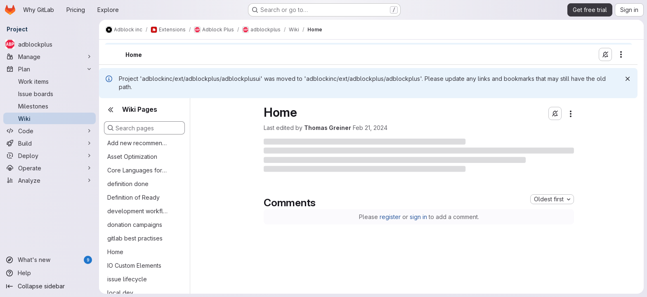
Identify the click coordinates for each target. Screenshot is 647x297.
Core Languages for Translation (137, 170)
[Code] (49, 131)
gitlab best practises (135, 238)
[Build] (49, 143)
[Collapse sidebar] (49, 286)
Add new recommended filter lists (137, 142)
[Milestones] (49, 106)
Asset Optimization (132, 156)
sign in (418, 216)
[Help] (49, 273)
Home (115, 251)
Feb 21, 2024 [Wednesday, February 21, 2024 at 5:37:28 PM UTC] (370, 127)
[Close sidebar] (110, 109)
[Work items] (49, 81)
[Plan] (49, 69)
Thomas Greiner (327, 127)
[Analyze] (49, 180)
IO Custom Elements (134, 265)
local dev (120, 292)
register (390, 216)
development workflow (137, 210)
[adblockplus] (49, 44)
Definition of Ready (133, 197)
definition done (128, 183)
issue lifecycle (127, 279)
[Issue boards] (49, 93)
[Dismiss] (628, 79)
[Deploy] (49, 155)
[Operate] (49, 168)
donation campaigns (134, 224)
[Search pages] (144, 127)
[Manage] (49, 56)
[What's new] (49, 260)
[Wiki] (49, 118)
